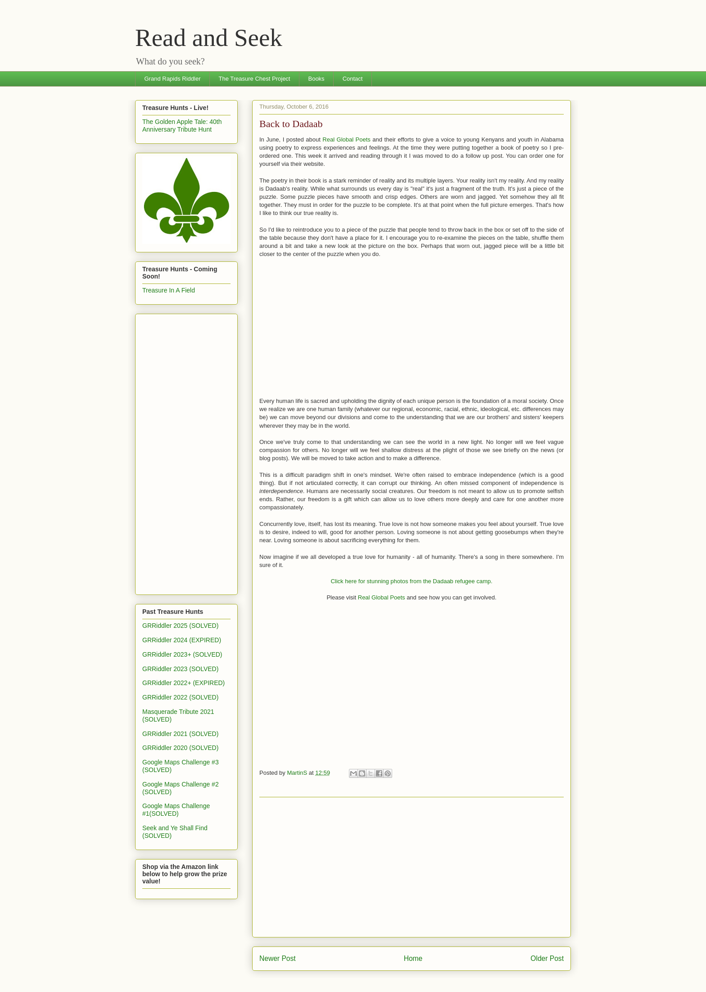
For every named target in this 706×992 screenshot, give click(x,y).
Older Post (547, 958)
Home (413, 958)
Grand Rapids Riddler (173, 78)
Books (316, 78)
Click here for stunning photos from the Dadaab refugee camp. (411, 581)
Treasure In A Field (168, 290)
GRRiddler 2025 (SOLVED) (180, 625)
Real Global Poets (346, 139)
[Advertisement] (411, 867)
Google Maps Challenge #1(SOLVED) (176, 809)
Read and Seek (208, 37)
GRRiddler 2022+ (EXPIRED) (183, 682)
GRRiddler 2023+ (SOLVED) (182, 654)
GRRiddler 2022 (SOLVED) (180, 697)
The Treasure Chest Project (254, 78)
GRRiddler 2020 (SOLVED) (180, 747)
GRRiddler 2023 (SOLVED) (180, 668)
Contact (353, 78)
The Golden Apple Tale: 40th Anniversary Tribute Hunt (182, 125)
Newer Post (277, 958)
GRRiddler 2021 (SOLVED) (180, 733)
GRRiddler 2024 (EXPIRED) (181, 640)
